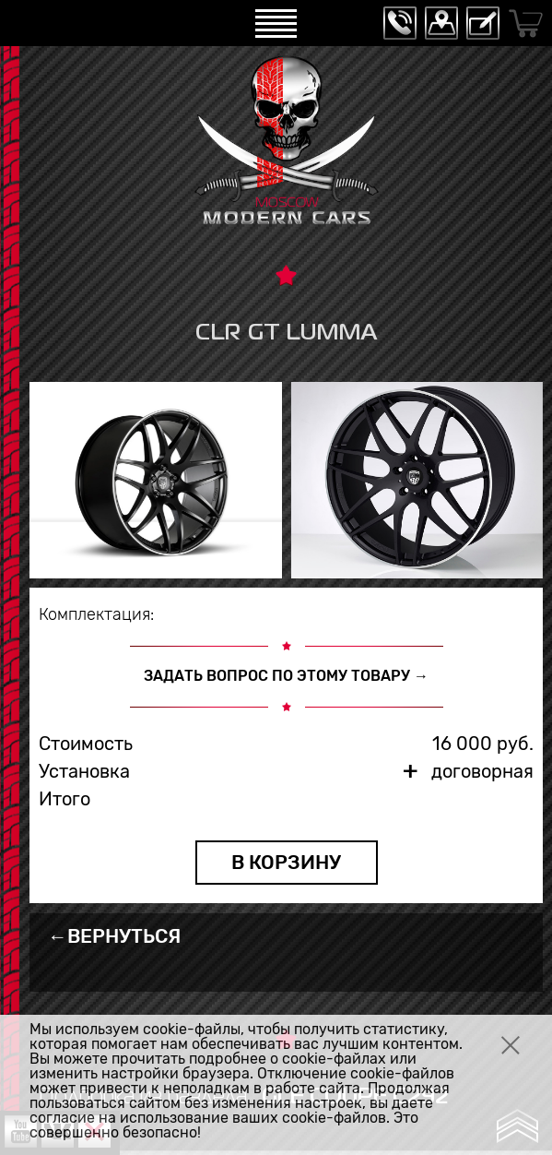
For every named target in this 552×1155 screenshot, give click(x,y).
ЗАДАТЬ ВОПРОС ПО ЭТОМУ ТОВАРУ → (286, 676)
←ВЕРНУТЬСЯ (114, 936)
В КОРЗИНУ (286, 862)
